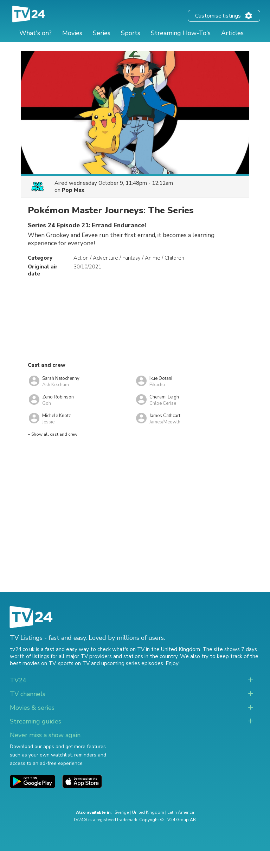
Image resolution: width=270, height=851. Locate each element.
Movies (72, 33)
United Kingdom (148, 812)
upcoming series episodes (132, 663)
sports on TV (74, 663)
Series (101, 33)
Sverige (122, 812)
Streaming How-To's (181, 33)
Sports (130, 33)
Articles (232, 33)
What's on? (35, 33)
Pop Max (73, 190)
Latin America (180, 812)
